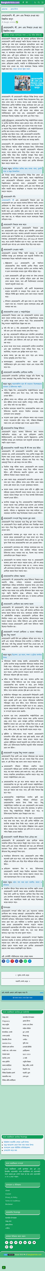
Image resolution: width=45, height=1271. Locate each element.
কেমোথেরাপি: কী (9, 200)
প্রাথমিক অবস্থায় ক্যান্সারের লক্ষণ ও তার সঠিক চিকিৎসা (22, 35)
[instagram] (7, 1247)
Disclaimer (9, 1204)
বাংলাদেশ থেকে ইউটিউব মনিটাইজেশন (17, 1147)
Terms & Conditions (12, 1201)
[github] (11, 1247)
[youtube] (27, 2)
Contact (8, 1194)
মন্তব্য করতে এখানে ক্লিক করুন (22, 998)
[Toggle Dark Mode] (35, 2)
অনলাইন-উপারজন (11, 1218)
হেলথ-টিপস (9, 1225)
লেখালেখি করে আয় (10, 1150)
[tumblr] (20, 1242)
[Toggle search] (39, 2)
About (7, 1190)
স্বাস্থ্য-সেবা (8, 1221)
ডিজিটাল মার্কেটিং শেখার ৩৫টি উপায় (16, 1142)
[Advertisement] (22, 1110)
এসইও (7, 1228)
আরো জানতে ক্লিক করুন (21, 69)
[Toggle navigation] (42, 2)
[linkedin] (25, 1242)
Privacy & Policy (11, 1197)
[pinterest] (29, 1242)
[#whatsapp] (30, 2)
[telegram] (16, 1242)
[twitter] (34, 1242)
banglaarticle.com (35, 1255)
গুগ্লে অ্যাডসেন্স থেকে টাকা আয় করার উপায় (18, 1145)
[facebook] (23, 2)
